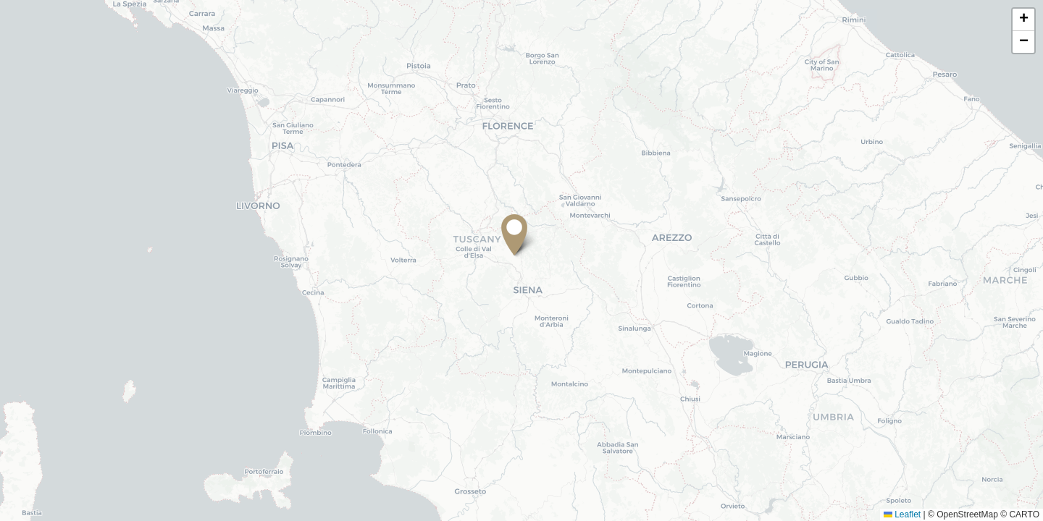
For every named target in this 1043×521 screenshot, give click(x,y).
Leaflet (902, 514)
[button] (521, 237)
